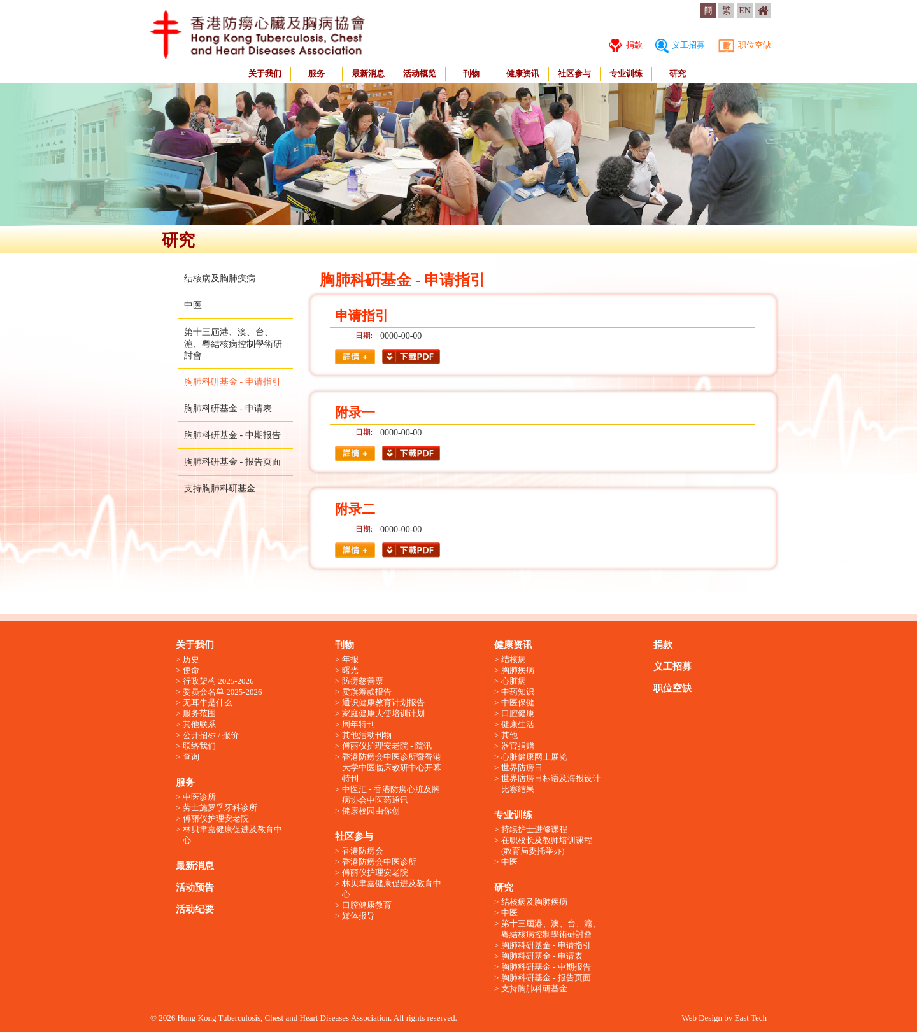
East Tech (751, 1017)
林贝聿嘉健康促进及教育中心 (232, 834)
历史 (191, 659)
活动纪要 (195, 909)
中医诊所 (199, 797)
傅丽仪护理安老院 (216, 818)
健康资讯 (522, 73)
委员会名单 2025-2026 (222, 691)
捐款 (625, 45)
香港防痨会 (362, 851)
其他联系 (199, 724)
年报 (350, 659)
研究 (677, 73)
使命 (191, 670)
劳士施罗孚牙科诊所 (220, 807)
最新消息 (368, 73)
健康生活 (517, 724)
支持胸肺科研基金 (219, 488)
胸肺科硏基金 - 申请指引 (232, 381)
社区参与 (574, 73)
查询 (191, 756)
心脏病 (513, 681)
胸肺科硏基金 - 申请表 (228, 408)
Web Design (701, 1017)
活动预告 (195, 887)
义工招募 (680, 45)
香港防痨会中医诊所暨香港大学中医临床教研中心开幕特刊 (391, 767)
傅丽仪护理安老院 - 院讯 (387, 746)
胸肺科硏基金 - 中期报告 (232, 435)
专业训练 (626, 73)
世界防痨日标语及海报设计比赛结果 (551, 784)
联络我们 (199, 746)
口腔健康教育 (367, 905)
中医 (193, 305)
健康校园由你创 (371, 811)
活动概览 (419, 73)
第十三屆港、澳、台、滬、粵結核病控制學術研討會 (233, 343)
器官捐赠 (517, 746)
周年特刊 (358, 724)
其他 (509, 735)
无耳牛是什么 (207, 702)
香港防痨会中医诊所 (379, 861)
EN (745, 10)
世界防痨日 (522, 767)
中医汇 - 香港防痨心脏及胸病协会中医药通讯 (391, 794)
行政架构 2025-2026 (218, 681)
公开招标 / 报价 (211, 735)
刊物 (471, 73)
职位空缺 (744, 45)
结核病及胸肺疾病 (219, 278)
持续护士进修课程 (534, 829)
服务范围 (199, 713)
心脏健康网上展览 (534, 756)
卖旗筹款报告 (367, 691)
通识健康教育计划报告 (383, 702)
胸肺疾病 (517, 670)
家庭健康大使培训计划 (383, 713)
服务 (316, 73)
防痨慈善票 (362, 681)
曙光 (350, 670)
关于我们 (264, 73)
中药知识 (517, 691)
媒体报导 (358, 916)
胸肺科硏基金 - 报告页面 (232, 462)
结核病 (513, 659)
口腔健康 (517, 713)
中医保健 (517, 702)
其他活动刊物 (367, 735)
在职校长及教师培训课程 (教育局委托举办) (546, 845)
